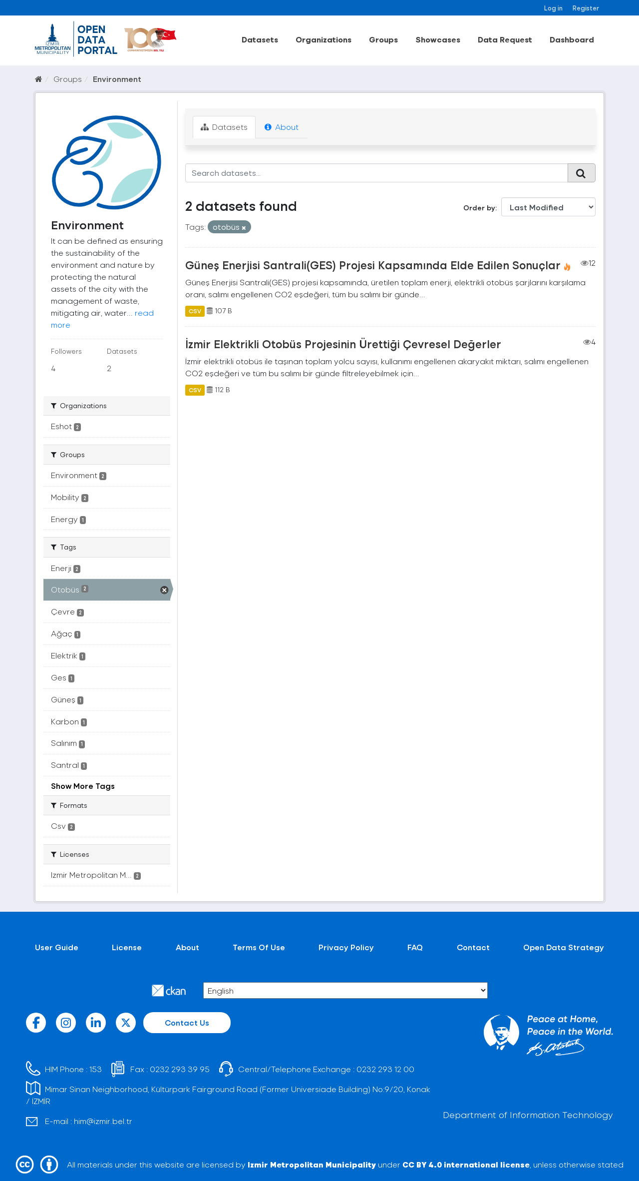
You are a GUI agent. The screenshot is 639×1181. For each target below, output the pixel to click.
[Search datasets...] (376, 172)
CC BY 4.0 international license (466, 1164)
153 (95, 1069)
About (282, 126)
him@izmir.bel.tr (103, 1121)
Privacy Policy (346, 947)
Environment (117, 78)
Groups (383, 39)
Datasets (260, 39)
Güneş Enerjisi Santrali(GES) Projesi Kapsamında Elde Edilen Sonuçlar (373, 264)
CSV (195, 311)
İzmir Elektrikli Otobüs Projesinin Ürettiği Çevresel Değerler (343, 343)
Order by (479, 207)
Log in (553, 7)
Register (586, 7)
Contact (473, 947)
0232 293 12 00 (385, 1069)
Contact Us (187, 1022)
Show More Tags (83, 785)
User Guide (56, 947)
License (127, 947)
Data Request (505, 39)
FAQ (415, 947)
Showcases (437, 39)
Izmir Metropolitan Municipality (312, 1164)
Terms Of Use (259, 947)
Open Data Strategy (563, 947)
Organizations (323, 39)
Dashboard (572, 39)
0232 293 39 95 (180, 1069)
